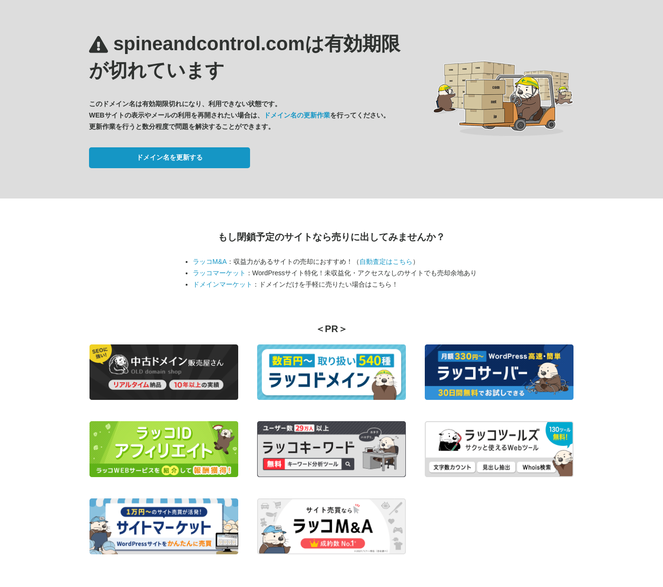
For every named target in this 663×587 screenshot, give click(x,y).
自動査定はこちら (385, 261)
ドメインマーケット (222, 284)
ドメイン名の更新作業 (297, 115)
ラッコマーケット (219, 273)
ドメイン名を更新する (169, 157)
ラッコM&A (210, 261)
